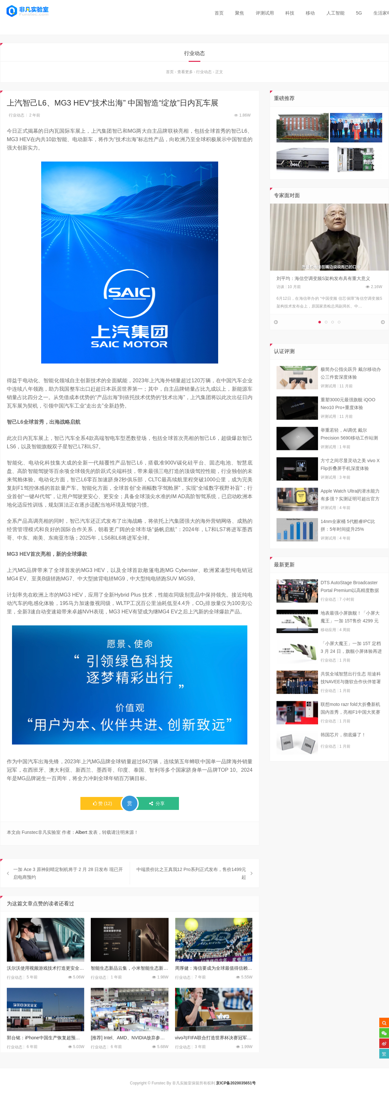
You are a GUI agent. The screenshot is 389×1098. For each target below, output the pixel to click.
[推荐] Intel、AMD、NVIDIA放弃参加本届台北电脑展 (129, 1050)
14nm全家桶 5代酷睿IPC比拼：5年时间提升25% (348, 537)
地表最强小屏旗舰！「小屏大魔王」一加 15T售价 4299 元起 (350, 630)
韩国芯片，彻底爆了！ (343, 747)
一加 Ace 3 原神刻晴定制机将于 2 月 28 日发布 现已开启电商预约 (68, 886)
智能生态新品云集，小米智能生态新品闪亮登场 (129, 980)
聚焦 (239, 13)
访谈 (280, 288)
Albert (82, 833)
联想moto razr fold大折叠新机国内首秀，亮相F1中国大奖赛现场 (350, 721)
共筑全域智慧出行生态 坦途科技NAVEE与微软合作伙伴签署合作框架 (351, 691)
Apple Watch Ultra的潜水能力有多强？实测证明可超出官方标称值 (350, 508)
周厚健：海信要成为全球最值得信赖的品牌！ (214, 980)
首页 (219, 13)
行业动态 (204, 73)
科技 (289, 13)
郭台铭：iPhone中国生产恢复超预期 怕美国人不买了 (45, 1050)
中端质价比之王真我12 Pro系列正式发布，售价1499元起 (191, 886)
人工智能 (335, 13)
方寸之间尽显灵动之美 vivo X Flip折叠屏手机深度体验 (350, 476)
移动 (310, 13)
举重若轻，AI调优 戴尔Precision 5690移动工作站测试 (349, 447)
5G (359, 13)
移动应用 (328, 642)
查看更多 (185, 73)
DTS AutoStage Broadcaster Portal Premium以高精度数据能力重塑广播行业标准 (350, 599)
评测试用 (265, 13)
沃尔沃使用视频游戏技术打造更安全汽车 (45, 980)
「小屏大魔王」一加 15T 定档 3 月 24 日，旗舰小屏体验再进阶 (351, 660)
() (102, 805)
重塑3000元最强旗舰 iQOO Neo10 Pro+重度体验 (348, 415)
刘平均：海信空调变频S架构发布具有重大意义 (323, 279)
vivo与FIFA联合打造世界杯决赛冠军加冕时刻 (214, 1050)
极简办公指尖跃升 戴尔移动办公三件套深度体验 (351, 385)
